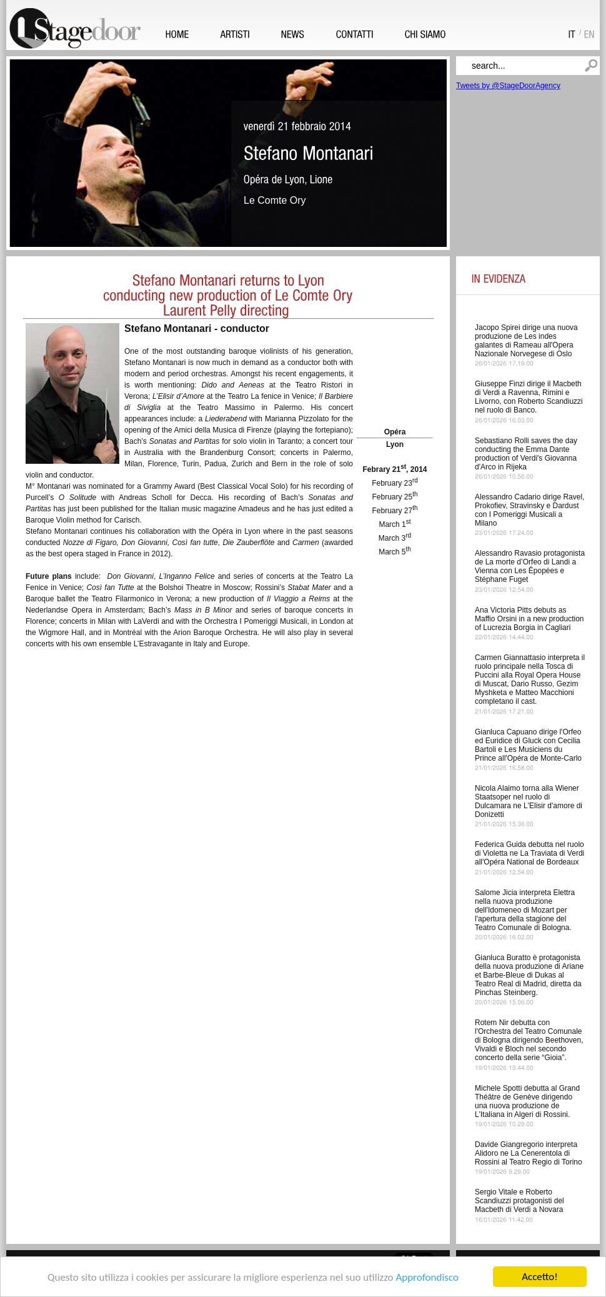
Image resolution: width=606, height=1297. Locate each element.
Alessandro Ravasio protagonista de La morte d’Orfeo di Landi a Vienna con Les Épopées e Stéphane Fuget (530, 566)
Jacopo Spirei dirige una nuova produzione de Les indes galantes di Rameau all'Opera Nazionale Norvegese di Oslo (526, 340)
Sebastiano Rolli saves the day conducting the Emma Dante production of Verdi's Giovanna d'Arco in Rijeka (526, 453)
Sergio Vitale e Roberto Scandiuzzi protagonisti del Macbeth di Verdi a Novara (519, 1201)
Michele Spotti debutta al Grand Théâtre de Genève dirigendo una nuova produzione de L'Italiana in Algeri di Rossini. (527, 1101)
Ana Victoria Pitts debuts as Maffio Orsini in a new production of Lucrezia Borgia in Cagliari (529, 619)
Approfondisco (427, 1277)
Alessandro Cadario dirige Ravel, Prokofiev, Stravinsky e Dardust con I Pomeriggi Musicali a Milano (529, 510)
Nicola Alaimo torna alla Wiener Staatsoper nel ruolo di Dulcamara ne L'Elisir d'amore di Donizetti (528, 801)
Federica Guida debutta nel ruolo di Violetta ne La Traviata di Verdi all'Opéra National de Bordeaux (529, 853)
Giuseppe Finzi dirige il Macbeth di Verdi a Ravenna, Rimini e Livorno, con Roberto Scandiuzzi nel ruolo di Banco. (529, 396)
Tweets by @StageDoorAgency (508, 85)
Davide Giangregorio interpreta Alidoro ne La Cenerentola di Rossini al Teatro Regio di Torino (528, 1153)
